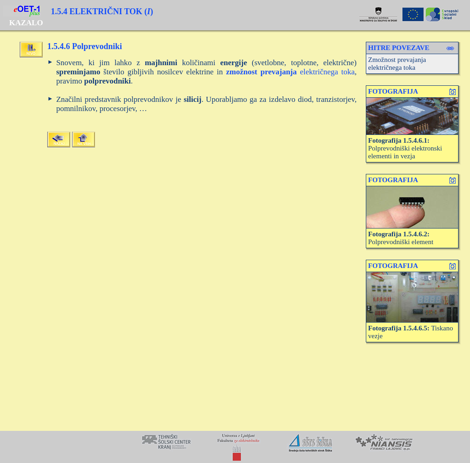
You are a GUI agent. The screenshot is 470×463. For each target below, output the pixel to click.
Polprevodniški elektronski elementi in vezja (405, 148)
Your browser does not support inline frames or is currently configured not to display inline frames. (235, 447)
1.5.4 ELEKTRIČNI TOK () (102, 11)
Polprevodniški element (400, 237)
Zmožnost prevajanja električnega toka (397, 63)
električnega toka (290, 71)
